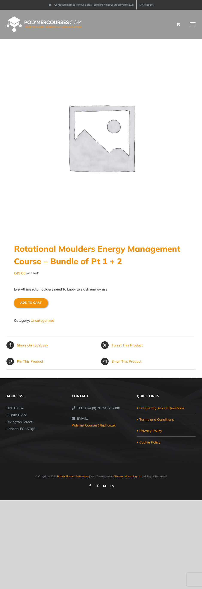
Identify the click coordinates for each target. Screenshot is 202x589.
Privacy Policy (150, 431)
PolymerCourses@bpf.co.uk (94, 425)
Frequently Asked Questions (161, 408)
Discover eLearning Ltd (127, 476)
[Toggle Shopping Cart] (178, 24)
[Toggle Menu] (192, 24)
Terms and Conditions (156, 419)
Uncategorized (42, 320)
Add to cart (31, 303)
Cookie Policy (150, 442)
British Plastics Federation (72, 476)
